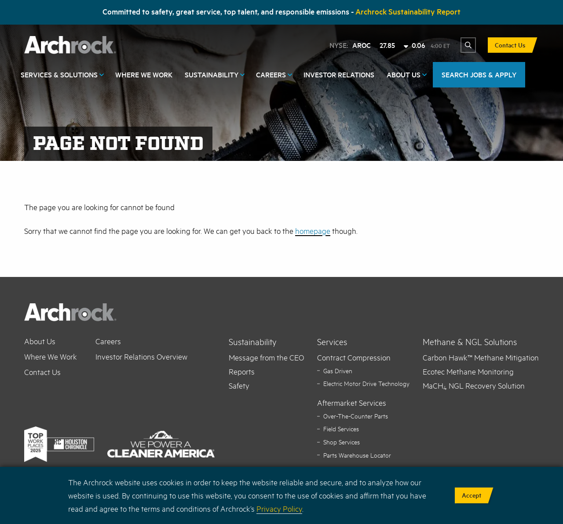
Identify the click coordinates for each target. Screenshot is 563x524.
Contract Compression (354, 357)
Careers (271, 74)
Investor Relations (338, 74)
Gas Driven (337, 371)
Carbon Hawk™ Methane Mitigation (481, 357)
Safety (239, 385)
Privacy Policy (279, 508)
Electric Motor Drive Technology (366, 383)
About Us (403, 74)
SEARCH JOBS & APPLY (479, 74)
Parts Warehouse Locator (357, 455)
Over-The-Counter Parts (355, 416)
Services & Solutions (59, 74)
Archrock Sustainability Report (408, 11)
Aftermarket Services (351, 402)
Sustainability (211, 74)
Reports (242, 371)
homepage (312, 231)
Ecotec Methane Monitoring (468, 371)
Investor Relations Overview (141, 356)
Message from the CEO (266, 357)
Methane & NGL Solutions (470, 341)
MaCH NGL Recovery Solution (474, 385)
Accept (471, 495)
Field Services (341, 429)
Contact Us (510, 45)
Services (332, 341)
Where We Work (143, 74)
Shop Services (341, 442)
